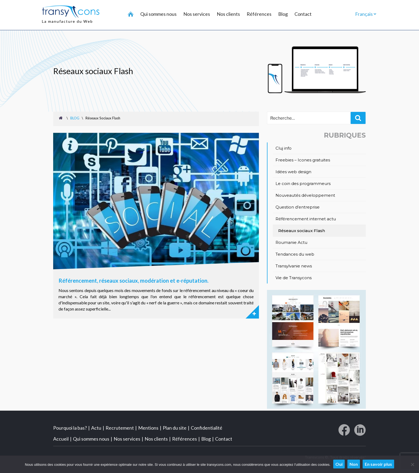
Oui (339, 464)
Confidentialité (206, 427)
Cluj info (284, 148)
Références (259, 14)
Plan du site (175, 427)
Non (354, 464)
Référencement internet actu (306, 218)
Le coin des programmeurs (303, 183)
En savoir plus (378, 464)
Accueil (61, 438)
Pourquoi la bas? (70, 427)
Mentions (148, 427)
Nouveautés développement (305, 195)
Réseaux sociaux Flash (301, 230)
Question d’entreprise (298, 207)
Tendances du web (295, 254)
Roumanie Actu (291, 242)
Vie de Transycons (294, 277)
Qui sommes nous (158, 14)
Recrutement (120, 427)
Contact (303, 14)
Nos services (196, 14)
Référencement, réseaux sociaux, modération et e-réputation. (133, 280)
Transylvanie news (294, 265)
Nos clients (228, 14)
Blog (283, 14)
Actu (96, 427)
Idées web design (293, 171)
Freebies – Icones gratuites (303, 159)
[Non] (412, 464)
